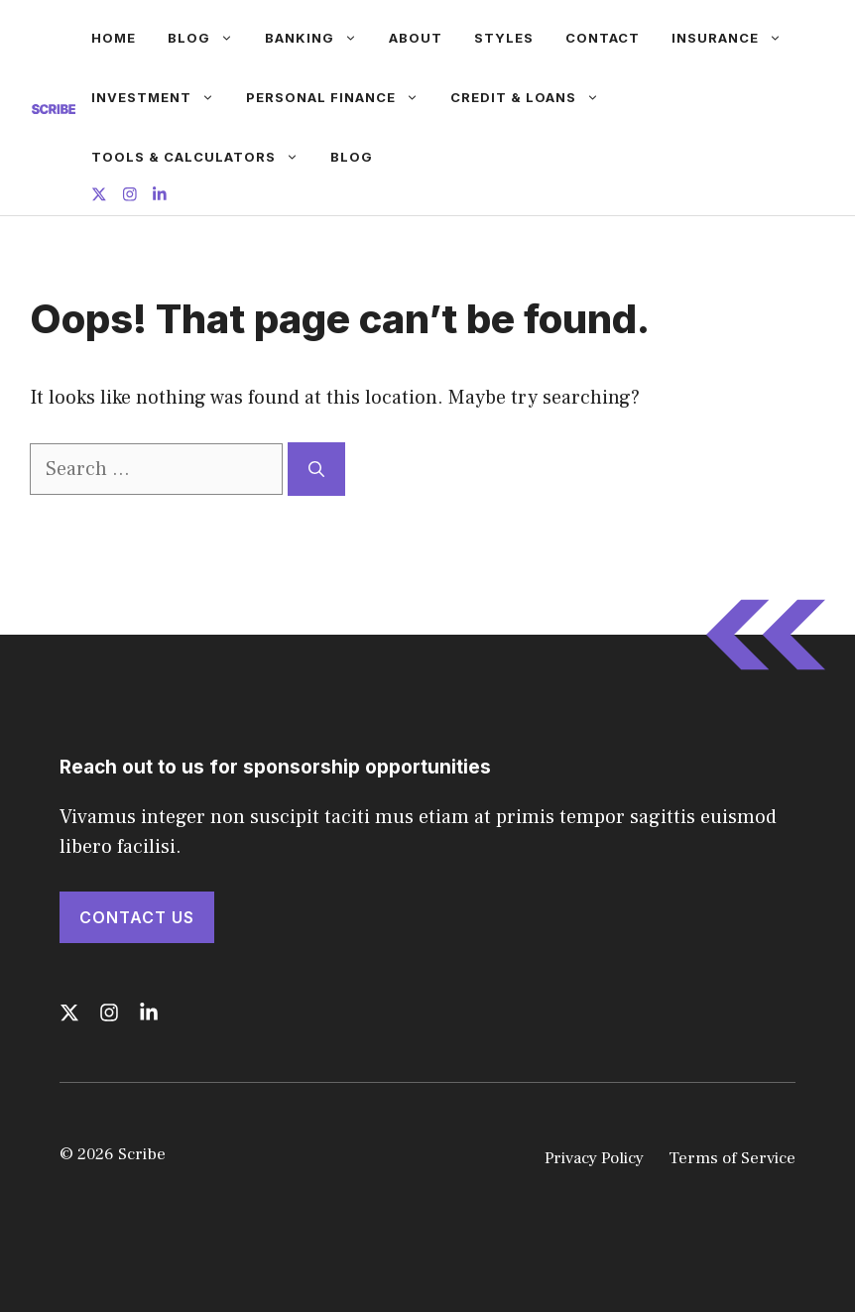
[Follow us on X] (99, 196)
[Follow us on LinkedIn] (160, 196)
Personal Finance (340, 97)
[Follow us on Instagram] (130, 196)
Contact (602, 38)
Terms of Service (732, 1158)
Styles (504, 38)
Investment (160, 97)
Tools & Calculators (202, 156)
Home (113, 38)
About (415, 38)
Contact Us (136, 917)
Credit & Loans (532, 97)
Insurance (734, 37)
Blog (208, 37)
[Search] (316, 469)
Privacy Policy (594, 1158)
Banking (319, 37)
